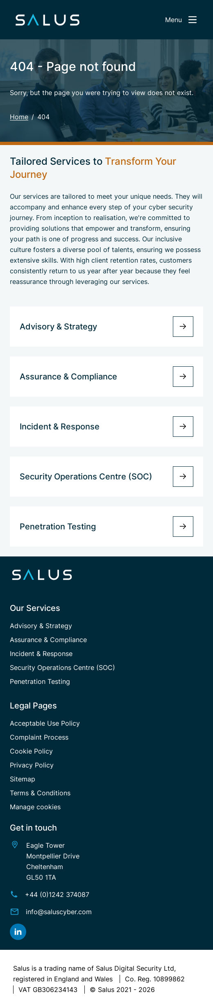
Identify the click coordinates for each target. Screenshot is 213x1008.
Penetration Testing (40, 681)
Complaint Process (39, 737)
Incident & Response (41, 653)
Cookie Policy (31, 751)
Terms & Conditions (40, 793)
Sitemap (22, 779)
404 (43, 117)
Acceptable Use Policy (45, 723)
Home (19, 117)
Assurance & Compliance (48, 640)
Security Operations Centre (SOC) (62, 667)
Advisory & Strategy (41, 626)
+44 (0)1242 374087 (57, 894)
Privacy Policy (32, 765)
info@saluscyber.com (59, 912)
